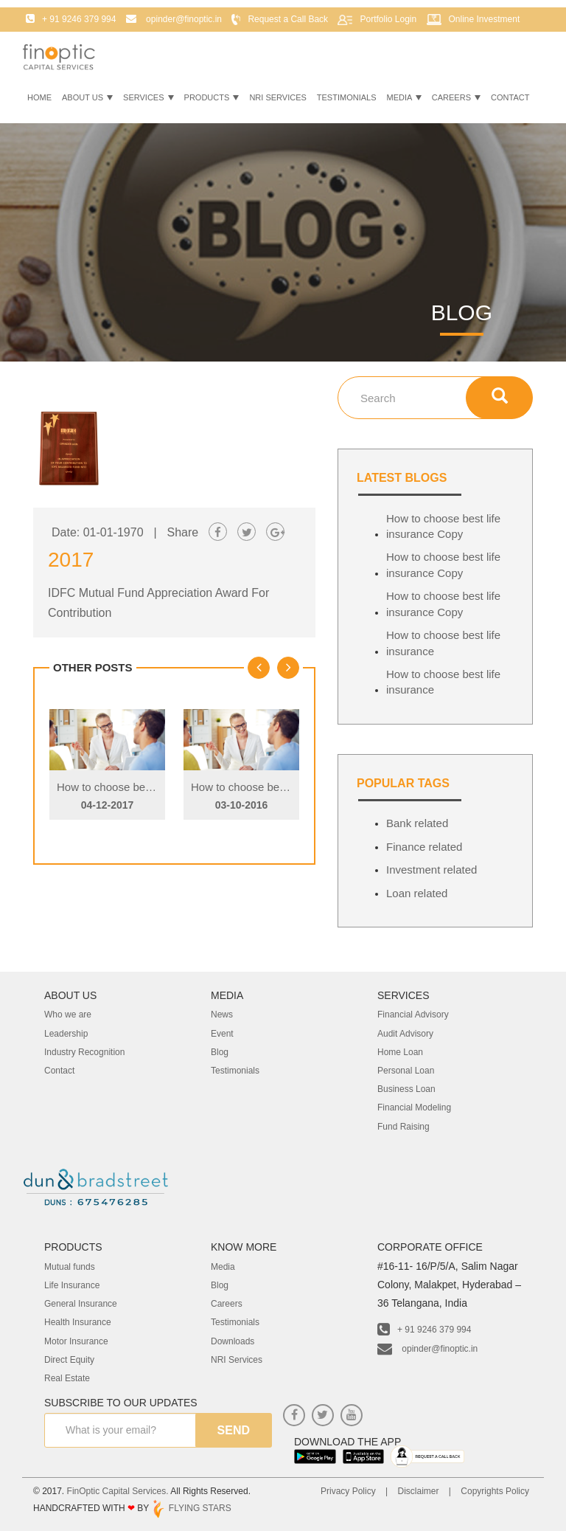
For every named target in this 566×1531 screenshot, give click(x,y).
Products (212, 97)
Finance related (424, 846)
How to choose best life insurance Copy (154, 787)
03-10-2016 (241, 805)
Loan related (416, 893)
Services (148, 97)
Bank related (417, 823)
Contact (510, 97)
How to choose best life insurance (443, 643)
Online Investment (484, 19)
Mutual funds (69, 1267)
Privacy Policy (348, 1491)
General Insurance (80, 1304)
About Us (87, 97)
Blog (219, 1285)
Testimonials (347, 97)
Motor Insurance (76, 1341)
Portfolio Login (388, 19)
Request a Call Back (288, 19)
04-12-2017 (107, 805)
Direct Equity (69, 1360)
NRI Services (277, 97)
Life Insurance (71, 1285)
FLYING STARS (191, 1508)
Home (39, 97)
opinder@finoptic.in (427, 1349)
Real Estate (67, 1378)
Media (404, 97)
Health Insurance (77, 1322)
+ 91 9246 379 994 (424, 1329)
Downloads (232, 1341)
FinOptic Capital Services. (118, 1491)
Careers (456, 97)
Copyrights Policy (495, 1491)
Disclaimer (418, 1491)
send (233, 1430)
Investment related (431, 869)
